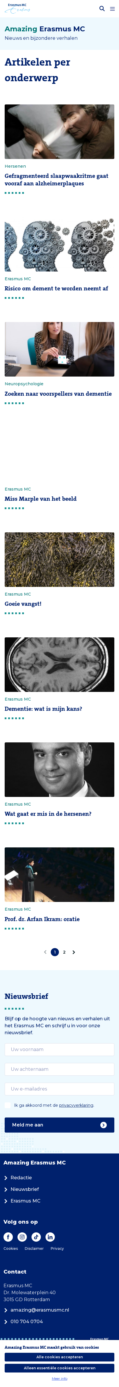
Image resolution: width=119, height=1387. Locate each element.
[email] (59, 1049)
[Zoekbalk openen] (102, 8)
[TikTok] (36, 1237)
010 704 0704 (23, 1321)
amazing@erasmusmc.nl (36, 1310)
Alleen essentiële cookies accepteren (59, 1368)
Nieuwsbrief (21, 1189)
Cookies (11, 1248)
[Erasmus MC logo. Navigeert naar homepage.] (17, 9)
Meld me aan (59, 1125)
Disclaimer (34, 1248)
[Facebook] (8, 1237)
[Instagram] (22, 1237)
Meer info (59, 1378)
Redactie (18, 1177)
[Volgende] (72, 952)
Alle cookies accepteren (59, 1357)
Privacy (57, 1248)
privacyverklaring (76, 1105)
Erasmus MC (22, 1201)
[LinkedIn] (50, 1237)
